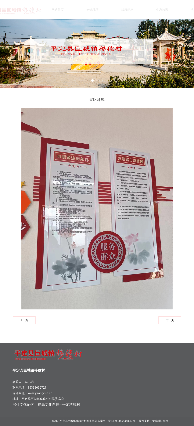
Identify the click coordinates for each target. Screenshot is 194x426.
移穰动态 (127, 10)
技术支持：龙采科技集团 (153, 420)
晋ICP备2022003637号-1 (122, 420)
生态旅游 (162, 10)
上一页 (24, 320)
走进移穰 (92, 10)
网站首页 (58, 10)
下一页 (170, 320)
